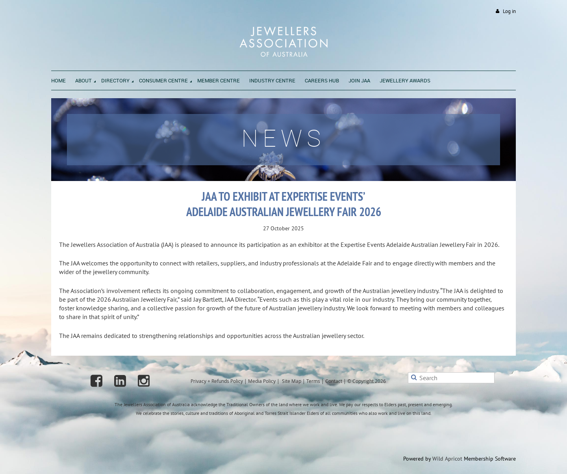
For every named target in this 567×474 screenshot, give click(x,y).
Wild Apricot (447, 458)
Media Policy (262, 381)
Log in (509, 11)
